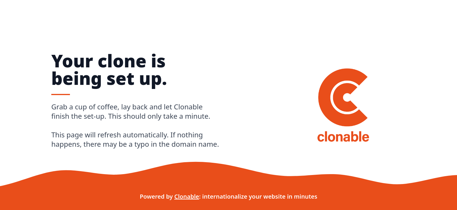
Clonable (186, 196)
